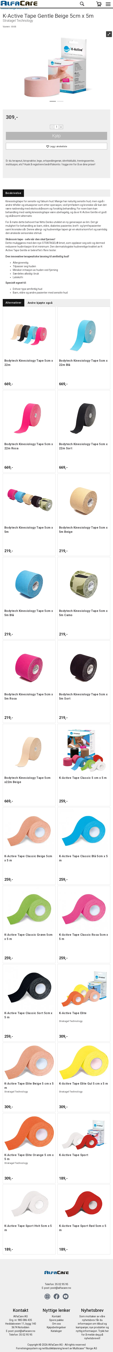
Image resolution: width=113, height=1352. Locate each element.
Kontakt (56, 1316)
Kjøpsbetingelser (56, 1327)
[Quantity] (56, 127)
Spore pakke (56, 1320)
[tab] (13, 193)
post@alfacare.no (60, 1287)
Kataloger (56, 1331)
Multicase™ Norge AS (85, 1348)
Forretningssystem (27, 1348)
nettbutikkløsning (52, 1348)
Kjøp (56, 135)
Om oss (56, 1323)
